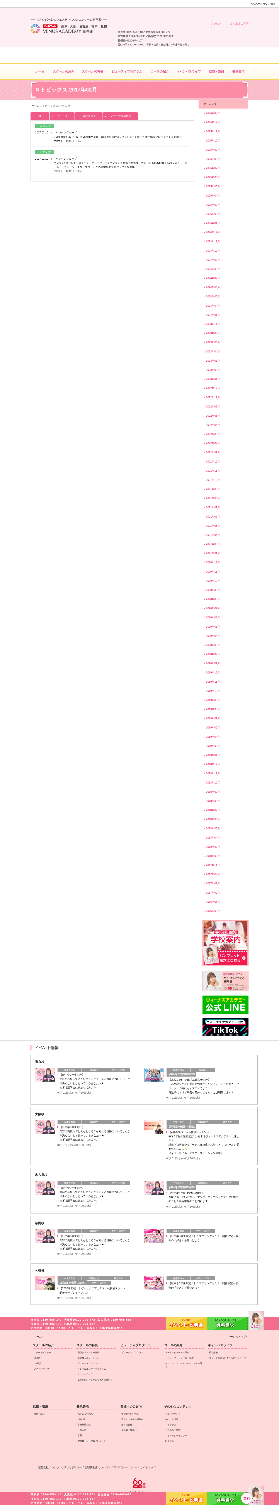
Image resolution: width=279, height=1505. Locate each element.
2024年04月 (213, 305)
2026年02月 (213, 113)
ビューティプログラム (88, 1363)
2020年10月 (213, 580)
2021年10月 (213, 480)
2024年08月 (213, 269)
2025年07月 (213, 168)
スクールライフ (85, 1374)
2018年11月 (213, 773)
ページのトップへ (238, 1336)
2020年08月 (213, 599)
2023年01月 (213, 379)
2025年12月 (213, 122)
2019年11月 (213, 681)
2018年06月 (213, 819)
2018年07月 (213, 810)
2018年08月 (213, 801)
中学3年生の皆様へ (193, 12)
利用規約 (169, 1441)
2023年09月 (213, 333)
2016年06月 (213, 901)
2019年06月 (213, 727)
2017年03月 (213, 883)
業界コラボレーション (88, 1358)
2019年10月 (213, 690)
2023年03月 (213, 360)
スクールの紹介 (43, 1345)
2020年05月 (213, 626)
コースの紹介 (173, 1345)
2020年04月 (213, 635)
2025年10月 (213, 140)
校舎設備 (213, 1352)
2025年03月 (213, 204)
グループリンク (172, 1414)
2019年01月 (213, 755)
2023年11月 (213, 324)
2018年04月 (213, 837)
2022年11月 (213, 397)
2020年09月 (213, 590)
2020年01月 (213, 663)
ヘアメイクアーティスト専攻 (179, 1358)
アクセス (216, 23)
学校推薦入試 (84, 1424)
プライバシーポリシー (176, 1435)
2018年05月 (213, 828)
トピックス (170, 1425)
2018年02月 (213, 856)
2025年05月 (213, 186)
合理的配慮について (96, 1467)
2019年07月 (213, 718)
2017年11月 (213, 865)
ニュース (62, 115)
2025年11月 (213, 131)
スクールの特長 (87, 1345)
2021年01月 (213, 553)
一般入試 (82, 1430)
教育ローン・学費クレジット (92, 1441)
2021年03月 (213, 544)
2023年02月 (213, 369)
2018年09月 (213, 791)
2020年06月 (213, 617)
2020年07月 (213, 608)
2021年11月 (213, 470)
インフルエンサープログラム (92, 1369)
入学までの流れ (85, 1413)
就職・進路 (40, 1406)
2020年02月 (213, 654)
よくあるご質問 (239, 23)
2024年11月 (213, 241)
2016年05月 (213, 911)
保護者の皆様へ (237, 12)
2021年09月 (213, 489)
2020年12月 (213, 562)
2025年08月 (213, 159)
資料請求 (227, 1498)
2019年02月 (213, 745)
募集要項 (83, 1406)
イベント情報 (171, 1419)
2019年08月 (213, 709)
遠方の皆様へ (215, 12)
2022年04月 (213, 424)
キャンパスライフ (220, 1345)
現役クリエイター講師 (88, 1352)
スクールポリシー (42, 1352)
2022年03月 (213, 434)
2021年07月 (213, 507)
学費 (80, 1435)
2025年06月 (213, 177)
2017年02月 (213, 892)
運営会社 (43, 1467)
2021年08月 (213, 498)
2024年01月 (213, 314)
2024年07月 (213, 278)
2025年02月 (213, 214)
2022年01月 (213, 452)
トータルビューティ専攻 (177, 1352)
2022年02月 (213, 443)
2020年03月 (213, 645)
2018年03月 (213, 846)
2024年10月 (213, 250)
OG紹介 (37, 1363)
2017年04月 (213, 874)
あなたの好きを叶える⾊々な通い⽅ (95, 1380)
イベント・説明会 (186, 1498)
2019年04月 (213, 736)
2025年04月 (213, 195)
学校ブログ (88, 115)
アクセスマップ (41, 1369)
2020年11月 (213, 571)
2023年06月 (213, 342)
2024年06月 (213, 287)
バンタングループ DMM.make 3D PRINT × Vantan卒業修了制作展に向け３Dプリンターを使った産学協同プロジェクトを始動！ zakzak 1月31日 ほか (118, 136)
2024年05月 (213, 296)
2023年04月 (213, 351)
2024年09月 (213, 259)
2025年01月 (213, 223)
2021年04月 (213, 535)
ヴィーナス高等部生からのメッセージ (227, 1358)
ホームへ (39, 1336)
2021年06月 (213, 516)
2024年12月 (213, 232)
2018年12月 (213, 764)
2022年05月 (213, 415)
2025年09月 (213, 149)
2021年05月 (213, 525)
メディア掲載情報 (120, 115)
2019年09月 (213, 700)
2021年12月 (213, 461)
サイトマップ (148, 1467)
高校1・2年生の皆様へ (171, 12)
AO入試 (81, 1419)
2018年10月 (213, 782)
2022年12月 (213, 388)
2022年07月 (213, 406)
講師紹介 (38, 1358)
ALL (40, 114)
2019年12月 (213, 672)
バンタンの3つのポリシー (66, 1467)
